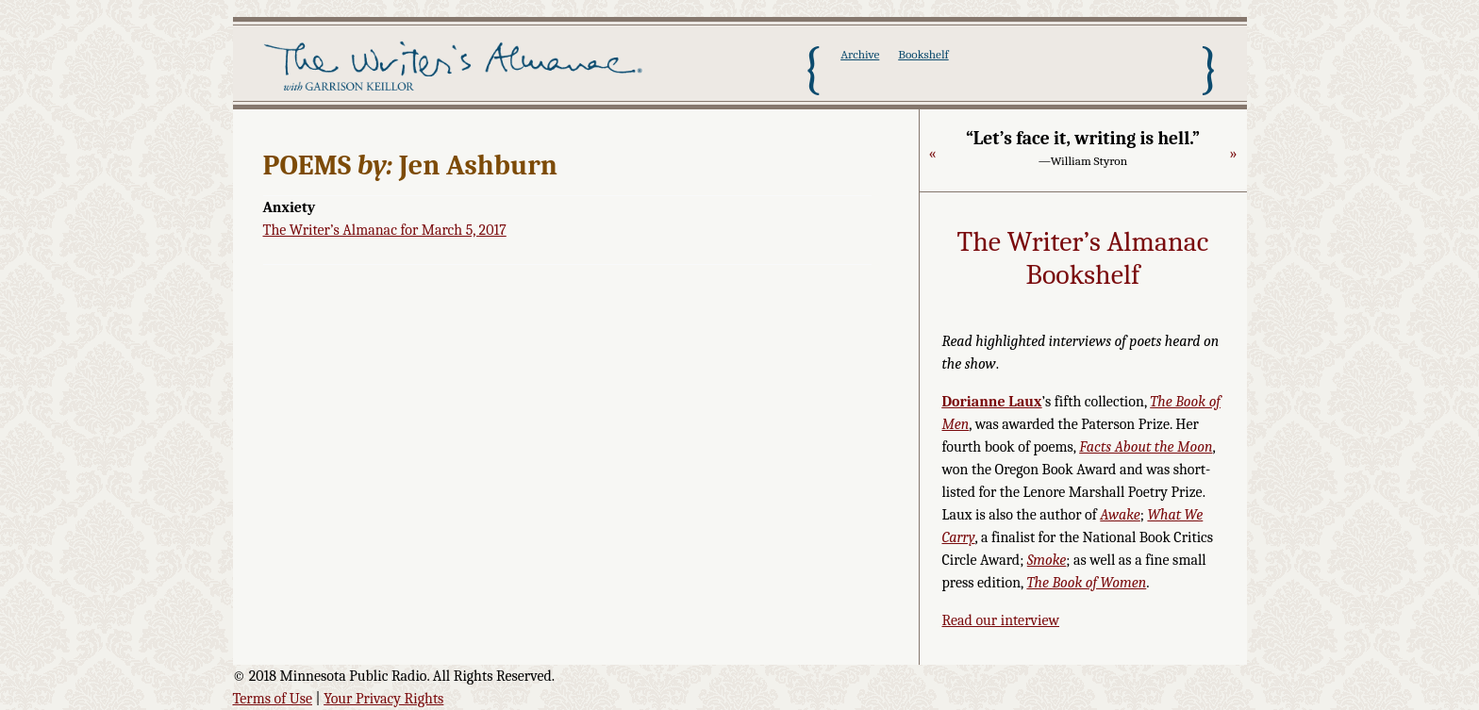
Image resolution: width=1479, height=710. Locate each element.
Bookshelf (923, 54)
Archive (859, 54)
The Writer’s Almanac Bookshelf (1083, 258)
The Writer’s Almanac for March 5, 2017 (385, 230)
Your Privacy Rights (383, 698)
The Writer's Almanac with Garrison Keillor (457, 69)
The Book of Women (1086, 582)
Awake (1120, 514)
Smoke (1047, 560)
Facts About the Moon (1145, 446)
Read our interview (1001, 620)
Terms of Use (273, 698)
